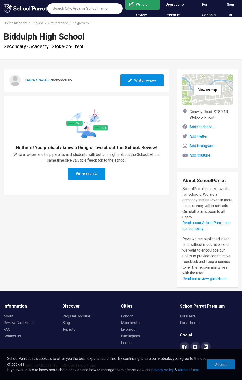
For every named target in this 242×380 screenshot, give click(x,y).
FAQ (7, 329)
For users (188, 316)
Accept (221, 364)
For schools (189, 323)
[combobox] (85, 8)
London (127, 316)
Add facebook (201, 127)
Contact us (12, 336)
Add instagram (201, 146)
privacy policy (162, 370)
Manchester (131, 323)
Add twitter (198, 136)
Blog (66, 323)
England (38, 23)
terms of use (188, 370)
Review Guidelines (19, 323)
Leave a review (37, 80)
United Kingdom (15, 23)
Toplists (68, 329)
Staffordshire (58, 23)
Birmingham (130, 336)
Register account (76, 316)
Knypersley (81, 23)
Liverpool (128, 329)
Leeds (126, 343)
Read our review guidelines (204, 279)
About (8, 316)
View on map (207, 89)
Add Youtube (200, 155)
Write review (142, 80)
